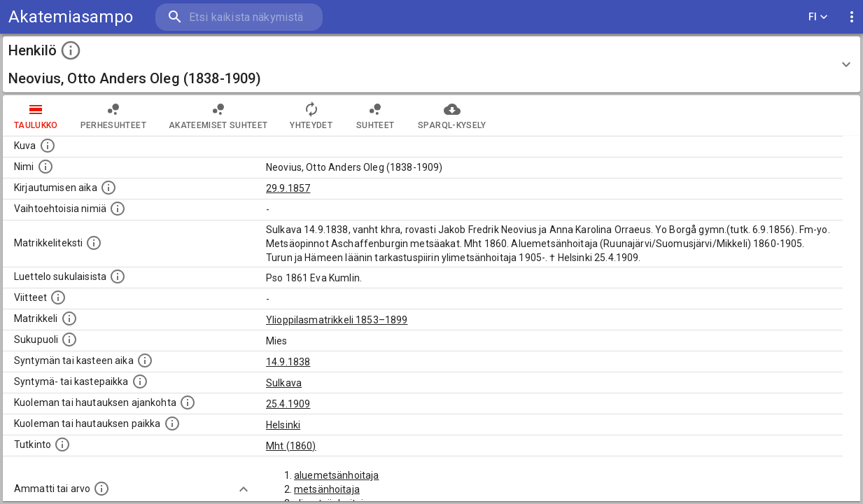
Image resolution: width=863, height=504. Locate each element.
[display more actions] (852, 17)
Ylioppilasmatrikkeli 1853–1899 (337, 320)
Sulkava (284, 382)
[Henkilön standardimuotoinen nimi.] (45, 166)
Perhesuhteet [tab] (113, 115)
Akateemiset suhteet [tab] (218, 115)
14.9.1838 (288, 362)
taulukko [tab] (36, 115)
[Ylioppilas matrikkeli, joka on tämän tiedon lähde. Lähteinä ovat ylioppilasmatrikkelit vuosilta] (69, 318)
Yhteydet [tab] (311, 115)
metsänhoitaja (327, 489)
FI (818, 17)
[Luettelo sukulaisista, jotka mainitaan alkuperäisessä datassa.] (117, 276)
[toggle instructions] (70, 50)
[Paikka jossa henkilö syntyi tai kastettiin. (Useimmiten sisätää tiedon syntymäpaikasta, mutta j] (140, 381)
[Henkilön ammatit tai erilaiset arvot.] (101, 488)
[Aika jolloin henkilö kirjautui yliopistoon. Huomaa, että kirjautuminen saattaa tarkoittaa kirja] (108, 187)
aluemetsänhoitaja (336, 475)
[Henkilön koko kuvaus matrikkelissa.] (94, 243)
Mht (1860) (291, 445)
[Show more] (243, 489)
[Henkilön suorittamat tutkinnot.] (62, 444)
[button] (431, 64)
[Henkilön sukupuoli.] (69, 339)
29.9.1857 (288, 188)
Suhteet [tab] (375, 115)
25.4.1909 (288, 404)
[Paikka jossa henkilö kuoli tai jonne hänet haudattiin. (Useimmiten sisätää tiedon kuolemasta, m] (172, 423)
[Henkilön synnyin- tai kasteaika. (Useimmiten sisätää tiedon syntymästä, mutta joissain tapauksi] (145, 360)
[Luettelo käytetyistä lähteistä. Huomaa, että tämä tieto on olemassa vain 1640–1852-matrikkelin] (58, 297)
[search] (238, 17)
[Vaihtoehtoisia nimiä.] (117, 208)
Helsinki (283, 424)
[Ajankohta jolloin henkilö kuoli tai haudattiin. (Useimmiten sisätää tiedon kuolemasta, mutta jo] (187, 402)
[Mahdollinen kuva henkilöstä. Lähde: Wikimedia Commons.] (47, 145)
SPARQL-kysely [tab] (452, 115)
